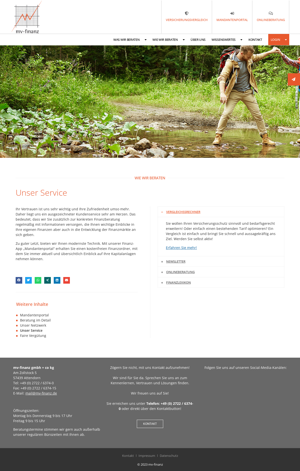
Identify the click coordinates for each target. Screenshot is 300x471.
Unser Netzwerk (33, 325)
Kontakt (255, 39)
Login (279, 40)
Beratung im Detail (35, 320)
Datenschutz (169, 455)
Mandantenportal (34, 315)
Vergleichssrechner (183, 212)
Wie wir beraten (168, 40)
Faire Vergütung (33, 335)
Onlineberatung (180, 272)
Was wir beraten (129, 40)
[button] (19, 280)
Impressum (147, 455)
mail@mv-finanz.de (41, 393)
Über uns (198, 39)
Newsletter (175, 261)
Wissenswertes (227, 40)
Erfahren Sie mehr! (181, 247)
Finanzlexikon (178, 282)
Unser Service (31, 330)
